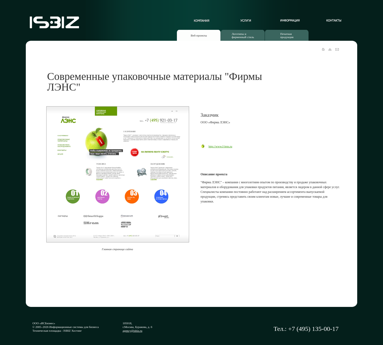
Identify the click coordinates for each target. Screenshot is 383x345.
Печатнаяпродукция (286, 35)
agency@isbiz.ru (132, 330)
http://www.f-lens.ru (220, 146)
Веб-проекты (199, 35)
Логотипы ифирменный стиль (243, 35)
